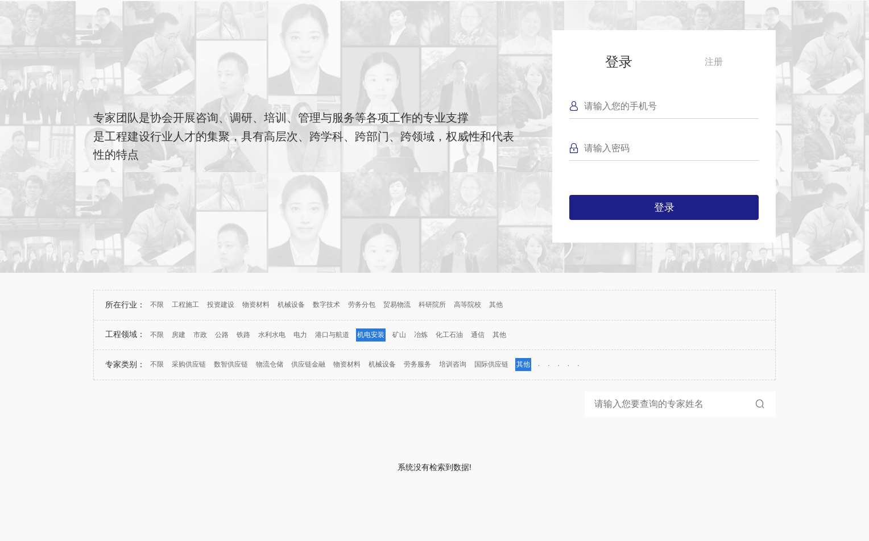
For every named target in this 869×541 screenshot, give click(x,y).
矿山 (399, 335)
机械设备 (291, 305)
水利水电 (271, 335)
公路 (222, 335)
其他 (496, 305)
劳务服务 (417, 364)
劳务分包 (361, 305)
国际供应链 (491, 364)
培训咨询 (452, 364)
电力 (300, 335)
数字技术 (326, 305)
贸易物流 (397, 305)
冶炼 (421, 335)
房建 (178, 335)
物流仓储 (269, 364)
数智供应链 (231, 364)
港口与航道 (332, 335)
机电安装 (370, 335)
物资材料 (256, 305)
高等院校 (467, 305)
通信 (478, 335)
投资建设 (220, 305)
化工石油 (449, 335)
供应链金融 (308, 364)
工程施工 (185, 305)
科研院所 (432, 305)
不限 (157, 305)
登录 (618, 61)
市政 (200, 335)
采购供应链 (189, 364)
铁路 (243, 335)
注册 (714, 61)
